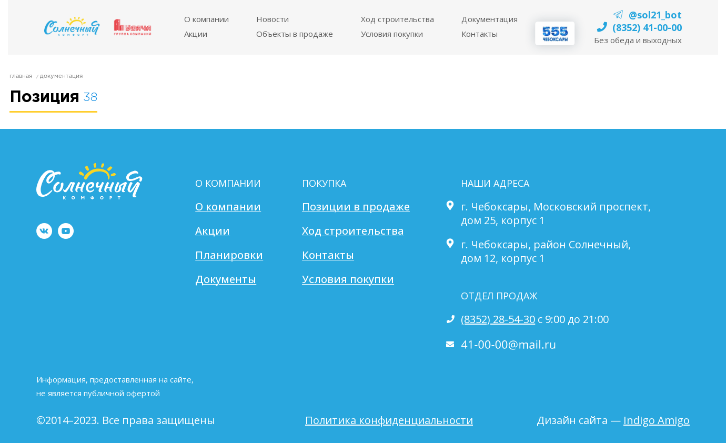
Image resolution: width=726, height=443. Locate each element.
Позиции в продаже (356, 207)
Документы (225, 279)
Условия (392, 33)
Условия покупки (348, 279)
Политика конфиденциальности (389, 420)
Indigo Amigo (656, 420)
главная (20, 76)
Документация (489, 19)
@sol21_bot (655, 14)
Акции (195, 33)
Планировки (229, 255)
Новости (272, 19)
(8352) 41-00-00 (647, 27)
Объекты (294, 33)
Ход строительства (397, 19)
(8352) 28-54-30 (498, 319)
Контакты (479, 33)
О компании (228, 207)
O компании (206, 19)
